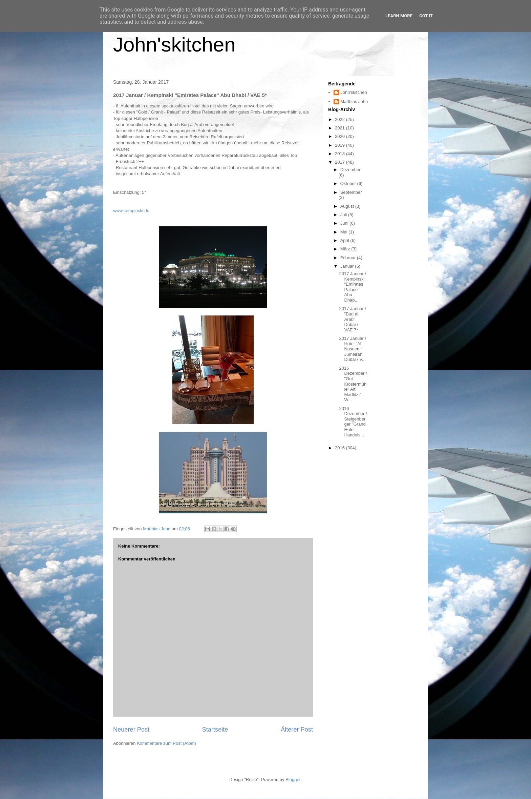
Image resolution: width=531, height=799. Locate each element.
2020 (340, 136)
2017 (340, 162)
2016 (340, 447)
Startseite (215, 729)
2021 (340, 127)
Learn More (398, 15)
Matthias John (354, 101)
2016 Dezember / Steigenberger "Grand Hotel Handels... (353, 421)
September (351, 192)
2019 (340, 145)
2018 (340, 153)
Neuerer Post (131, 729)
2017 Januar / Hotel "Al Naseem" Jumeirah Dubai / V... (352, 349)
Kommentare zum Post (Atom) (166, 743)
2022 (340, 119)
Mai (344, 231)
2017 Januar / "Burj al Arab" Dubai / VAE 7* (352, 319)
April (345, 240)
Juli (344, 214)
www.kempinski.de (131, 210)
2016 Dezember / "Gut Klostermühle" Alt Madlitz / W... (353, 384)
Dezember (350, 169)
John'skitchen (174, 44)
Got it (426, 15)
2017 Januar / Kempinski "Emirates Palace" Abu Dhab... (352, 287)
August (347, 206)
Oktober (348, 183)
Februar (348, 257)
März (346, 248)
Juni (344, 223)
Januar (347, 266)
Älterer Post (297, 729)
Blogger (292, 779)
